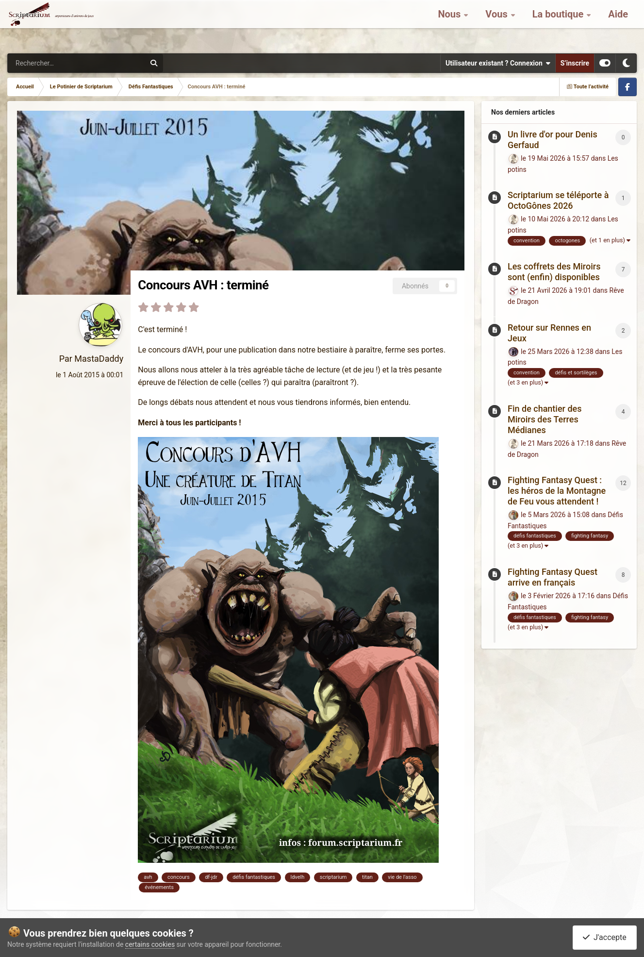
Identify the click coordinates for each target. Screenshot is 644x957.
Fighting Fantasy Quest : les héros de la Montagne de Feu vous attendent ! (557, 490)
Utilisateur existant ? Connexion (498, 63)
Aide (618, 24)
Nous (450, 24)
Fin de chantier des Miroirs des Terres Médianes (544, 419)
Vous (497, 24)
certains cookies (150, 944)
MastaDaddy (98, 358)
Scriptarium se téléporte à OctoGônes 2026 (558, 200)
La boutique (559, 24)
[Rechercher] (44, 63)
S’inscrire (575, 63)
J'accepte (605, 937)
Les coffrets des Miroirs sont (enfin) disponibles (554, 271)
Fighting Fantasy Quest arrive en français (552, 577)
